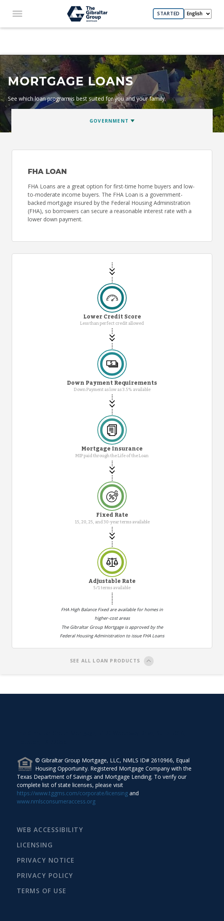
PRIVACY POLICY (45, 875)
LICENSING (35, 845)
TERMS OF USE (41, 891)
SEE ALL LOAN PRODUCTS (112, 661)
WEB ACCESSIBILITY (50, 829)
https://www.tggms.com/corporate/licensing (72, 793)
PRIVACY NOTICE (46, 860)
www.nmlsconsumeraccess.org (56, 801)
